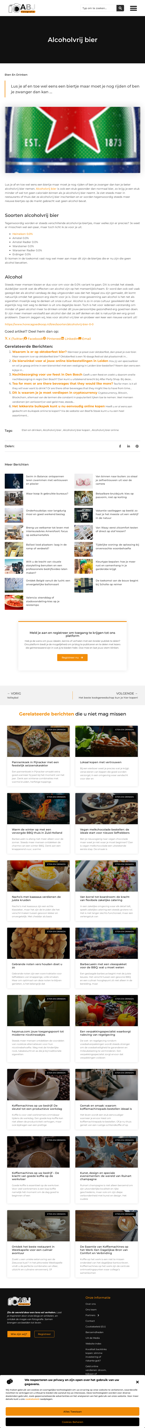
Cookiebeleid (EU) (96, 1326)
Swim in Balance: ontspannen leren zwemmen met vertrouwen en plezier (47, 480)
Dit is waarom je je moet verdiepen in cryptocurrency (54, 392)
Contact (90, 1320)
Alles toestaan (72, 1411)
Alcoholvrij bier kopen (76, 430)
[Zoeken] (120, 8)
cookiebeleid (32, 1399)
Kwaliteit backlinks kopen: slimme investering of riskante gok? (96, 1355)
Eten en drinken (16, 74)
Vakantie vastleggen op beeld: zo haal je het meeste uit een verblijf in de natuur (117, 514)
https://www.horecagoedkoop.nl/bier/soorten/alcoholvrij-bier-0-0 (49, 324)
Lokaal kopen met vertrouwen (101, 762)
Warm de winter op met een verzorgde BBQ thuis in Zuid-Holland (37, 831)
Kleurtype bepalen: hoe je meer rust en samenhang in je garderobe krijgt (115, 565)
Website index (93, 1343)
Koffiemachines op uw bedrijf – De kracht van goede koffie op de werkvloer (35, 1176)
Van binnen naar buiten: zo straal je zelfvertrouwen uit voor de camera (116, 480)
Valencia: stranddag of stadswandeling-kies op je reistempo (42, 601)
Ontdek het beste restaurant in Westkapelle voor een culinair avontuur (33, 1250)
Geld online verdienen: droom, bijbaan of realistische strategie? (96, 1374)
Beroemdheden (94, 1332)
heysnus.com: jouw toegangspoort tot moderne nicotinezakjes (38, 1033)
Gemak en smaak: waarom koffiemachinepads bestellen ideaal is (106, 1107)
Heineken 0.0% (22, 234)
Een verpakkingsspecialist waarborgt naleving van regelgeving (105, 1033)
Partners (92, 1315)
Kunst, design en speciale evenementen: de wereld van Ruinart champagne (105, 1176)
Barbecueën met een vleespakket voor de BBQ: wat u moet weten (103, 965)
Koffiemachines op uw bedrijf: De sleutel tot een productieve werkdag (37, 1107)
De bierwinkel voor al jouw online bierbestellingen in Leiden (60, 361)
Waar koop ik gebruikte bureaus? (47, 493)
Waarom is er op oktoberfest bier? (39, 352)
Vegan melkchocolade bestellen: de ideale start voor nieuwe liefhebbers (105, 831)
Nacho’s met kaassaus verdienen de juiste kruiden (36, 898)
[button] (137, 1382)
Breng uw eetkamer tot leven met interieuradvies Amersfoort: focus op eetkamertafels (47, 531)
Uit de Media (93, 1337)
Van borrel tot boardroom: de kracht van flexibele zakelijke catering (105, 898)
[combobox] (98, 8)
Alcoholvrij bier (46, 188)
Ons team (91, 1309)
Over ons (91, 1303)
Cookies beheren (72, 1421)
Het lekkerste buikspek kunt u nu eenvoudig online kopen (58, 406)
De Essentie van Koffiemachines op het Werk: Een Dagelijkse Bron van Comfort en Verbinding (104, 1250)
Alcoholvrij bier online (105, 430)
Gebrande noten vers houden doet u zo (37, 965)
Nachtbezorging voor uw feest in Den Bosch (47, 374)
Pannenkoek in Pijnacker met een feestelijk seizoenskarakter (35, 764)
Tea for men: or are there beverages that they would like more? (62, 383)
